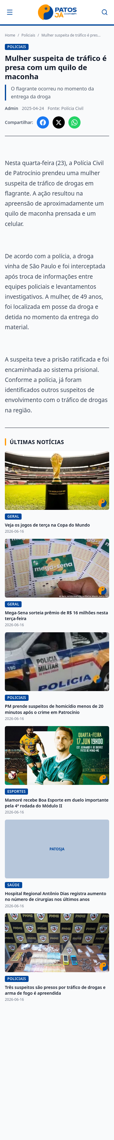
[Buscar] (104, 12)
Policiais (28, 35)
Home (10, 35)
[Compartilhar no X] (59, 122)
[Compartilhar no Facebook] (43, 122)
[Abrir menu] (10, 12)
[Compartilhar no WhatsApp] (74, 122)
